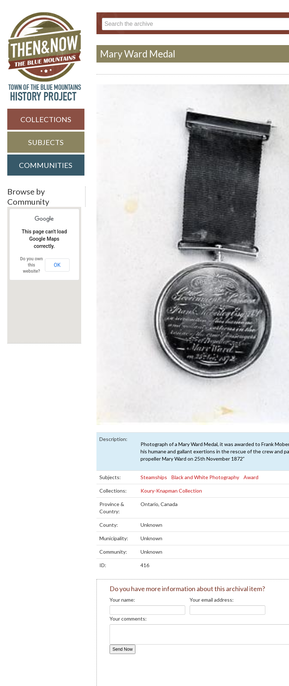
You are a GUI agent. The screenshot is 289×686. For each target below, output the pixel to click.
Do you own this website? (31, 265)
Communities (45, 165)
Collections (45, 119)
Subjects (46, 142)
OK (57, 265)
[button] (42, 321)
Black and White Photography (205, 477)
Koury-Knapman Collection (171, 491)
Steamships (153, 477)
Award (252, 477)
